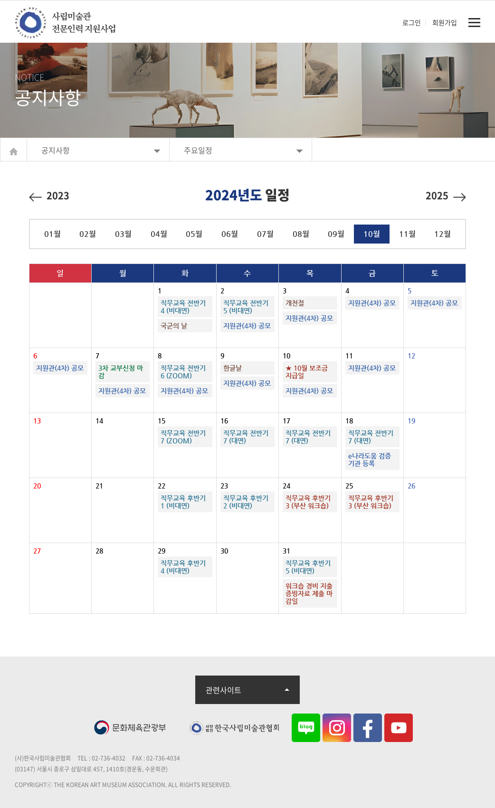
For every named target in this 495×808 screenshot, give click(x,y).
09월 (336, 233)
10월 (371, 233)
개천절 (295, 303)
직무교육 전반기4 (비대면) (183, 306)
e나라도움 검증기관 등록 (369, 459)
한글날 (232, 368)
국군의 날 (174, 325)
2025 (446, 195)
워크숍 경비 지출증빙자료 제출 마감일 (309, 593)
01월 (52, 233)
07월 (265, 233)
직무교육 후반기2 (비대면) (245, 501)
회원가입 (444, 22)
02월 (87, 233)
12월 (442, 233)
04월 (159, 233)
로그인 (411, 22)
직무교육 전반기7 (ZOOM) (183, 436)
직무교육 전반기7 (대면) (245, 436)
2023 (49, 195)
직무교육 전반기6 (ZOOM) (183, 371)
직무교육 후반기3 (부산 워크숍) (308, 501)
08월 (301, 233)
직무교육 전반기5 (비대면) (245, 306)
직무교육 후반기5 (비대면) (308, 566)
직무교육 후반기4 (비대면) (183, 566)
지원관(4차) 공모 (247, 325)
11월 (407, 233)
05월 (194, 233)
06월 (229, 233)
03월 (123, 233)
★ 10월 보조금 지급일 (307, 371)
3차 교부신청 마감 (120, 371)
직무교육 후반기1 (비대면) (183, 501)
